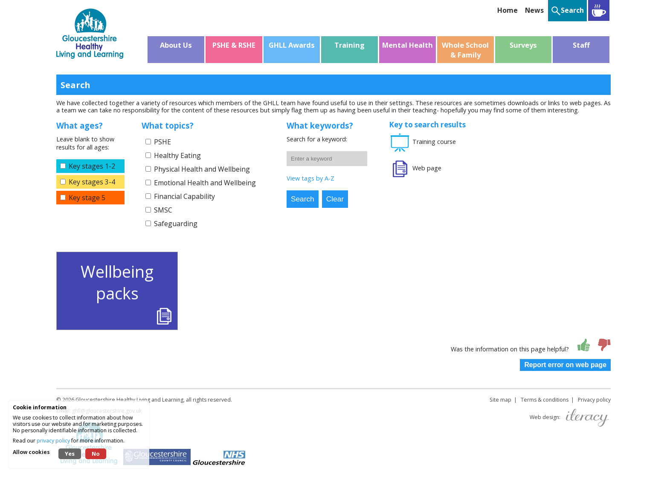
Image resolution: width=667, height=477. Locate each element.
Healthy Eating (177, 155)
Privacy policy (594, 399)
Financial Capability (184, 196)
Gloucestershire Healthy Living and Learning (129, 399)
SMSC (163, 210)
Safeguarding (175, 223)
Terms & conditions (544, 399)
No (96, 453)
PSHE (162, 142)
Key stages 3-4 (92, 182)
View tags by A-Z (310, 178)
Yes (70, 453)
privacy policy (53, 440)
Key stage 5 (87, 197)
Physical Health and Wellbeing (202, 169)
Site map (500, 399)
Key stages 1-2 (92, 166)
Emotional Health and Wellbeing (205, 182)
